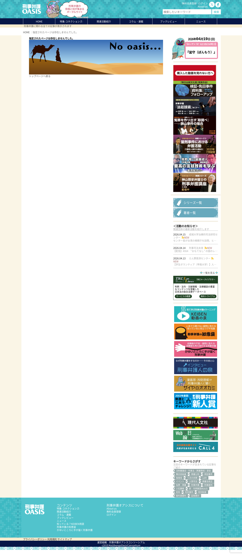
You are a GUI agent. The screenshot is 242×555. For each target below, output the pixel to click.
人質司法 (193, 486)
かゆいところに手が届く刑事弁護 (75, 535)
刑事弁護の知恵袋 (66, 532)
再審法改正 (207, 486)
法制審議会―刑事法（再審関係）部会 (193, 475)
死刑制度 (202, 497)
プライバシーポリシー (35, 544)
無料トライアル (208, 301)
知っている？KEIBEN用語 (70, 529)
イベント (180, 486)
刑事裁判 (208, 490)
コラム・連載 (64, 519)
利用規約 (52, 544)
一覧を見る (209, 278)
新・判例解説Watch (198, 493)
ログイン (203, 3)
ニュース (61, 526)
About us (203, 6)
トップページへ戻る (39, 76)
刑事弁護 (195, 490)
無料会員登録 (189, 3)
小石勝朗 (180, 493)
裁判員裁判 (181, 500)
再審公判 (195, 479)
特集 (71, 21)
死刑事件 (189, 497)
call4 (204, 482)
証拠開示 (195, 500)
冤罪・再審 (181, 490)
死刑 (178, 497)
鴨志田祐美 (181, 479)
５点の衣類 (192, 482)
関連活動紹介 (104, 21)
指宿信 (179, 482)
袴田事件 (208, 479)
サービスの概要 (183, 301)
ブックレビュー (168, 21)
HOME (39, 21)
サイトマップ (64, 544)
